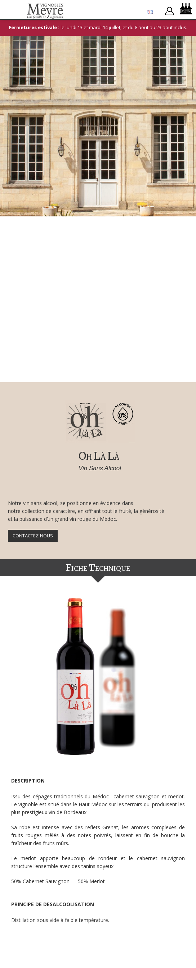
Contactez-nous (33, 535)
